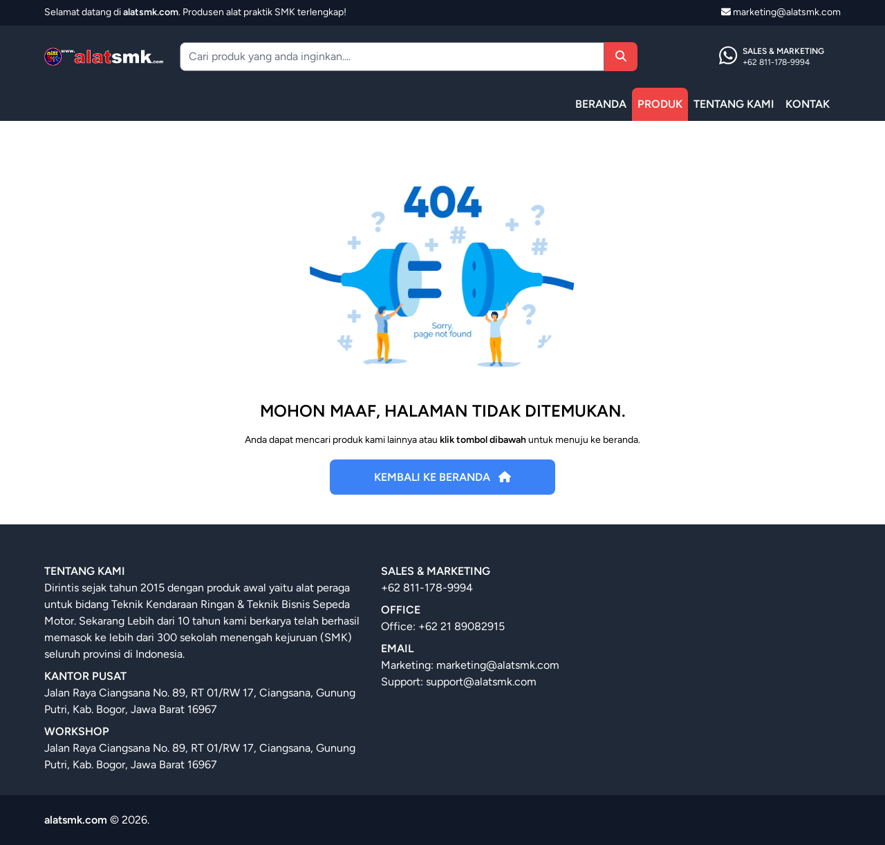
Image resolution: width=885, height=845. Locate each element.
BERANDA (600, 104)
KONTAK (807, 104)
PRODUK (659, 104)
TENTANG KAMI (733, 104)
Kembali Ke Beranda (442, 477)
